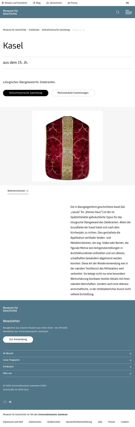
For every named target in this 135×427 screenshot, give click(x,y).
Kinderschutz (53, 422)
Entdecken (34, 30)
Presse (72, 3)
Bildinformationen (18, 191)
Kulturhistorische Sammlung (56, 30)
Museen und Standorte (14, 3)
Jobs (100, 422)
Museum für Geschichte (14, 30)
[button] (117, 12)
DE (127, 3)
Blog (36, 3)
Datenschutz (35, 422)
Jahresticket (54, 3)
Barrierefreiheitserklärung (79, 422)
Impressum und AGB (13, 422)
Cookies (125, 422)
